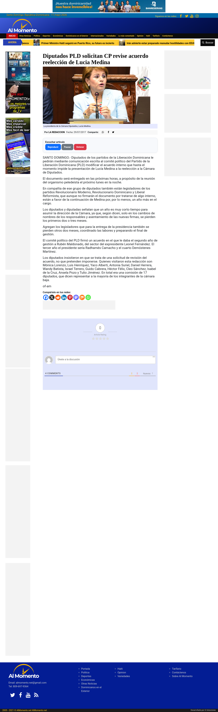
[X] (52, 297)
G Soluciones (210, 710)
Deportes (46, 36)
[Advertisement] (17, 223)
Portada (85, 668)
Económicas (58, 36)
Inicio (12, 35)
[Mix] (82, 297)
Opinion (140, 36)
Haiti (148, 36)
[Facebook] (46, 297)
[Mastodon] (76, 297)
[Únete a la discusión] (105, 360)
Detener (80, 147)
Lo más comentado (126, 36)
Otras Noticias (25, 36)
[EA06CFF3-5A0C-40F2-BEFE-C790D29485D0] (17, 82)
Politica (37, 36)
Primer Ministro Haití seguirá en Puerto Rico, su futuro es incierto (84, 43)
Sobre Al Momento (182, 676)
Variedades (111, 36)
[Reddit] (58, 297)
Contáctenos (167, 36)
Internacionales (97, 36)
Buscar (209, 42)
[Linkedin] (64, 297)
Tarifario (156, 36)
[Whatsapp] (88, 297)
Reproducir (53, 147)
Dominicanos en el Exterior (77, 36)
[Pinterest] (70, 297)
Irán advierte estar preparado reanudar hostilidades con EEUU (167, 43)
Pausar (67, 147)
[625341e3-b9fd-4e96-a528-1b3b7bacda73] (109, 5)
